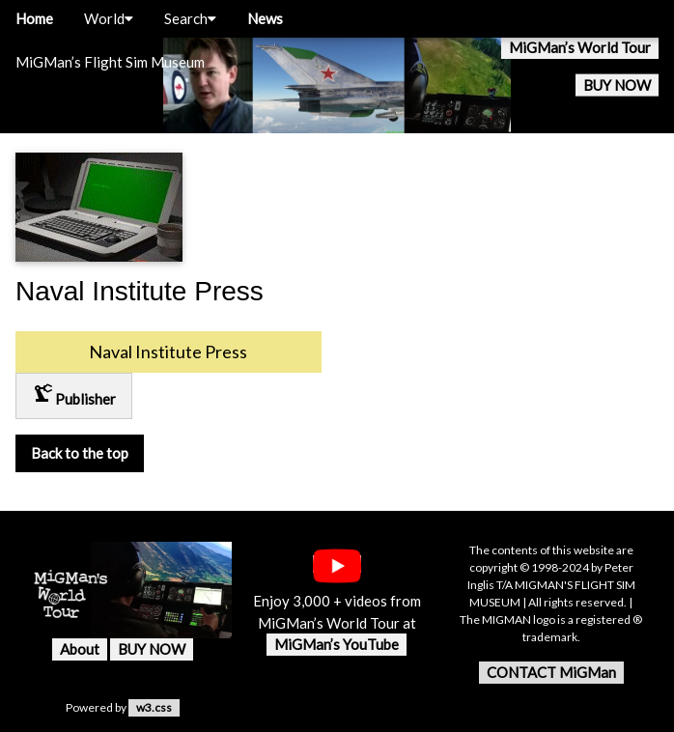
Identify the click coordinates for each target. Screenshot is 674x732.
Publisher (74, 394)
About (79, 649)
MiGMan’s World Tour (580, 47)
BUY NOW (617, 85)
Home (34, 18)
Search (190, 18)
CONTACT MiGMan (551, 672)
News (265, 18)
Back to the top (79, 453)
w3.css (154, 707)
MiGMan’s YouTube (336, 644)
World (108, 18)
